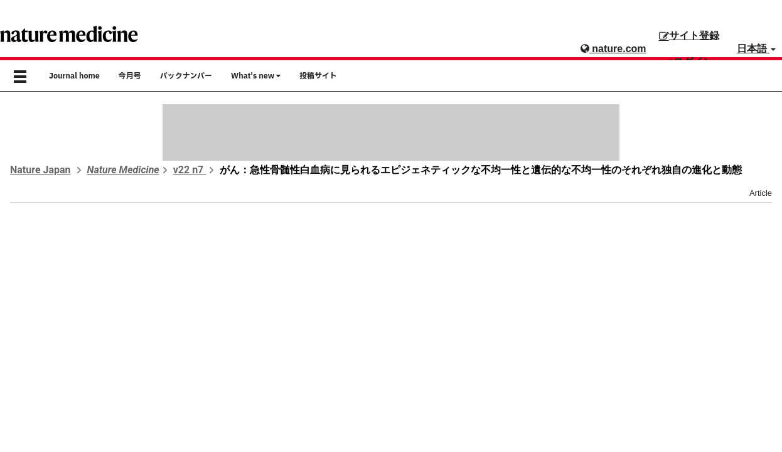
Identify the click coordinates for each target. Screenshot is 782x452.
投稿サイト (318, 76)
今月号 (130, 76)
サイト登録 (689, 35)
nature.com (613, 48)
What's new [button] (256, 76)
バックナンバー (186, 76)
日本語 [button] (756, 48)
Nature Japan (40, 170)
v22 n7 (189, 170)
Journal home (74, 76)
